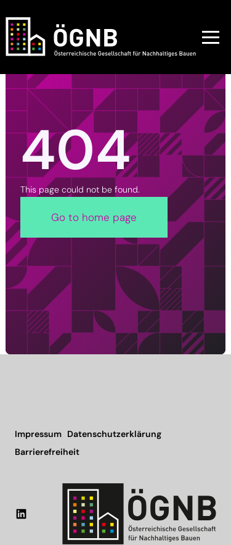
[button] (210, 37)
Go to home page (94, 217)
